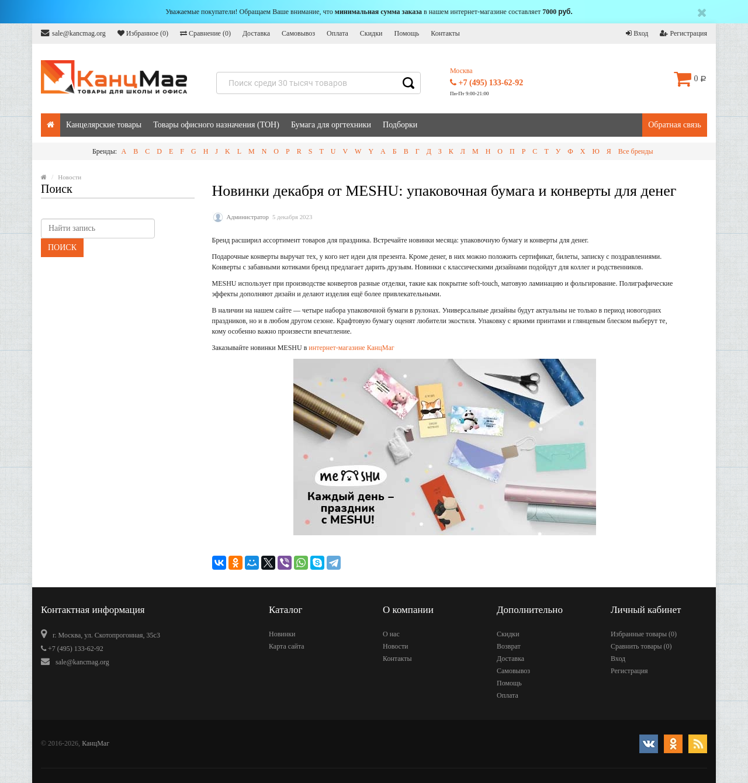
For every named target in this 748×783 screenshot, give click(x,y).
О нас (391, 634)
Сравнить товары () (641, 646)
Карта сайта (286, 646)
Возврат (509, 646)
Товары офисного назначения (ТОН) (216, 124)
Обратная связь (674, 124)
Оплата (337, 33)
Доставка (256, 33)
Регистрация (683, 33)
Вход (637, 33)
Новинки (282, 634)
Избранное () (142, 33)
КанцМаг (95, 743)
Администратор (248, 216)
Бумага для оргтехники (331, 124)
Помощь (406, 33)
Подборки (400, 124)
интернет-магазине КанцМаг (351, 348)
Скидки (371, 33)
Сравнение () (205, 33)
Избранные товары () (644, 634)
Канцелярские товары (103, 124)
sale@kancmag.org (73, 33)
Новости (395, 646)
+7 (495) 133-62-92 (486, 82)
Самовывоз (298, 33)
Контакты (445, 33)
